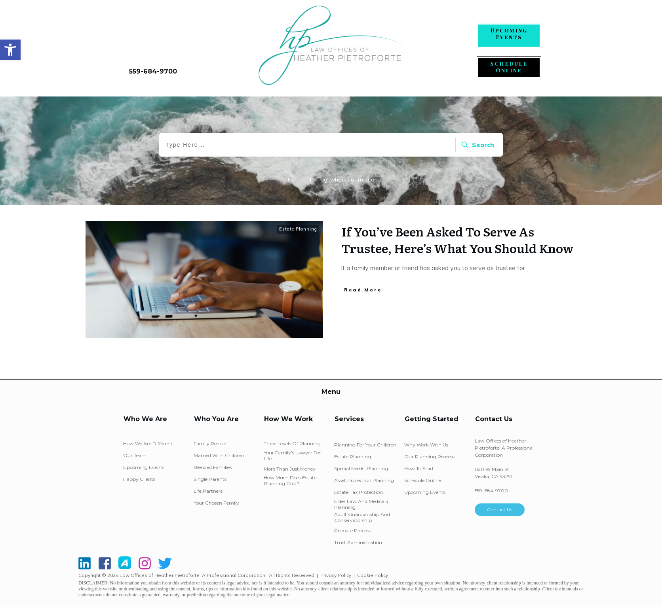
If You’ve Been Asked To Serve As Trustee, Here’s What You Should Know (457, 240)
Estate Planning (298, 229)
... (528, 268)
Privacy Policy (335, 575)
